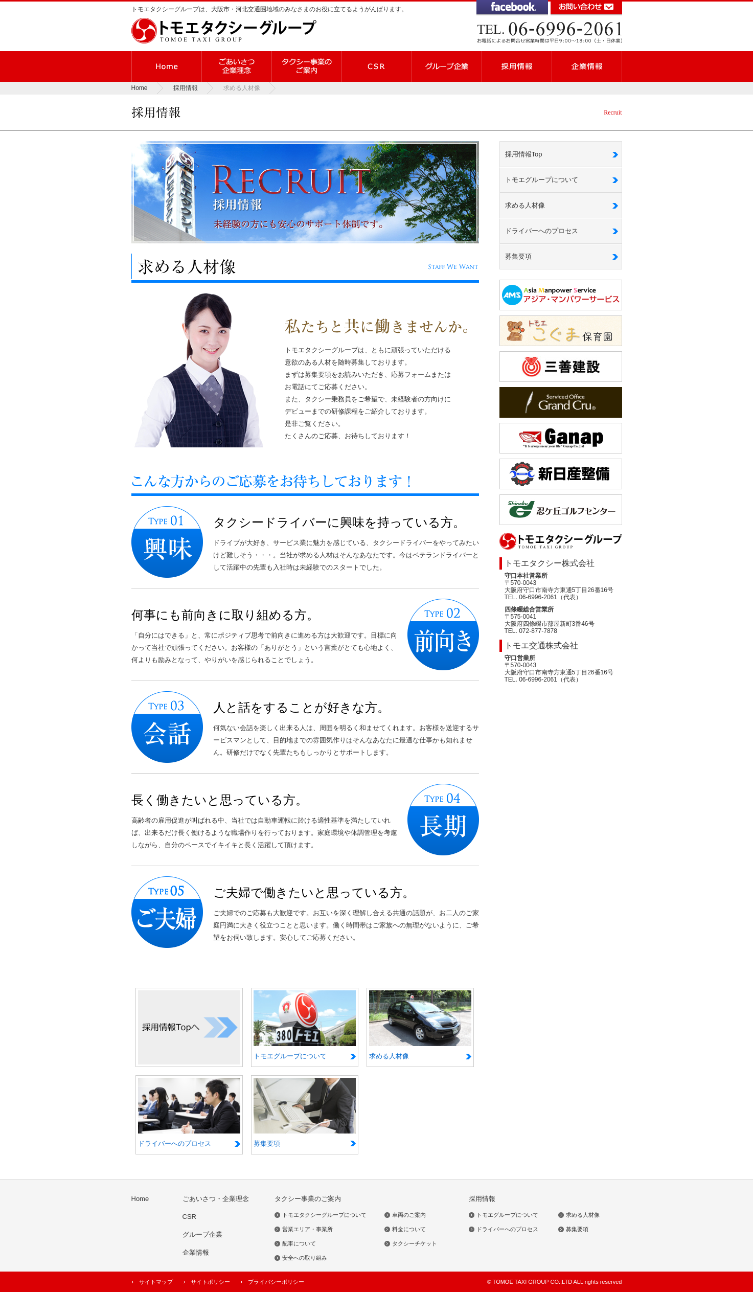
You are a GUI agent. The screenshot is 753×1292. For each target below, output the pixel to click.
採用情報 (185, 88)
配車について (299, 1243)
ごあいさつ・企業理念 (215, 1199)
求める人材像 (525, 205)
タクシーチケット (414, 1243)
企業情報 (195, 1252)
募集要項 (518, 256)
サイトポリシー (210, 1282)
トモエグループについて (541, 180)
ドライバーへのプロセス (541, 231)
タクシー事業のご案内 (308, 1199)
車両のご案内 (409, 1215)
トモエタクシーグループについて (324, 1215)
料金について (409, 1229)
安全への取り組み (304, 1258)
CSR (189, 1216)
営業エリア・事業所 (307, 1229)
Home (139, 88)
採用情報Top (523, 154)
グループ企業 (202, 1234)
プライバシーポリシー (276, 1282)
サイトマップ (156, 1282)
